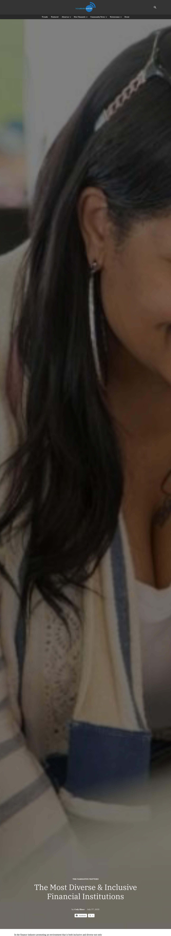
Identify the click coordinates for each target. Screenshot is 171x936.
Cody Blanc (79, 909)
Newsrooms (115, 17)
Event (127, 17)
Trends (45, 17)
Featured (54, 17)
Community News (97, 17)
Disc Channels (79, 17)
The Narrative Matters (86, 879)
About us (65, 17)
